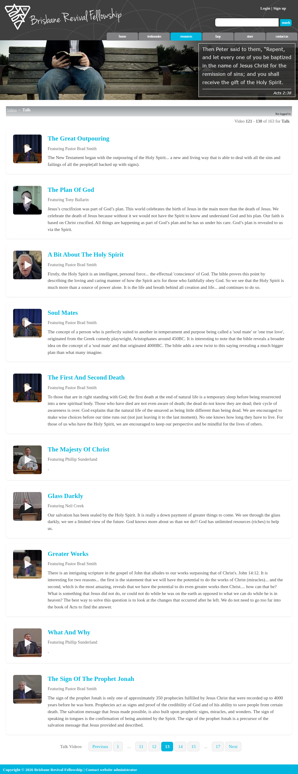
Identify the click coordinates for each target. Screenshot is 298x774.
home (122, 36)
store (250, 36)
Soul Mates (63, 312)
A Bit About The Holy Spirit (86, 254)
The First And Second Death (86, 377)
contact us (282, 36)
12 (154, 746)
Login (265, 8)
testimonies (154, 36)
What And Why (69, 632)
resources (186, 36)
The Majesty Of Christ (78, 449)
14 (180, 746)
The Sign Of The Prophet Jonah (91, 678)
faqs (218, 36)
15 (193, 746)
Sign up (279, 8)
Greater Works (68, 553)
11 (141, 746)
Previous (100, 746)
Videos (12, 110)
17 (218, 746)
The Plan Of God (71, 189)
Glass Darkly (65, 495)
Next (233, 746)
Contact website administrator (111, 769)
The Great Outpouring (78, 138)
